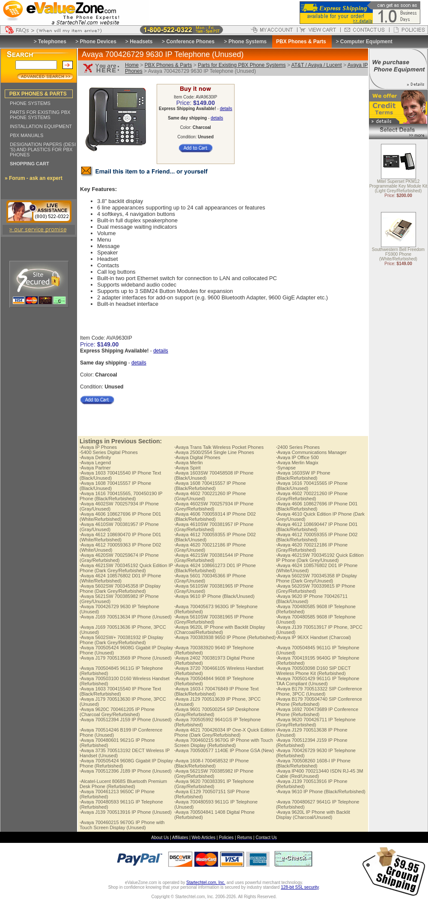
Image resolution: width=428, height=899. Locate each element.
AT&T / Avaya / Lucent (316, 65)
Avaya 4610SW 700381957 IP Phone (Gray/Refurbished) (213, 527)
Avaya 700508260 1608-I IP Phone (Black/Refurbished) (313, 763)
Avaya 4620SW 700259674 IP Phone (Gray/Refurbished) (119, 558)
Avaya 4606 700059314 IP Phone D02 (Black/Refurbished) (215, 516)
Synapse (286, 467)
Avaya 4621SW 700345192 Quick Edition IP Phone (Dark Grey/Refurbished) (126, 568)
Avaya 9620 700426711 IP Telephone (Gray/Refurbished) (316, 722)
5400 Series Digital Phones (109, 452)
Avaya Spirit (187, 467)
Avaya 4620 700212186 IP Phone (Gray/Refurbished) (312, 547)
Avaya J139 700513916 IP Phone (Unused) (126, 812)
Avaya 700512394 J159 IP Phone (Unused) (126, 719)
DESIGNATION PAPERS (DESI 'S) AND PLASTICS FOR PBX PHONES (43, 149)
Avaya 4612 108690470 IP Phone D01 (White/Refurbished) (120, 537)
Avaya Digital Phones (197, 457)
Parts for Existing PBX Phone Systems (241, 65)
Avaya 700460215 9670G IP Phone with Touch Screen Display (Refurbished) (223, 743)
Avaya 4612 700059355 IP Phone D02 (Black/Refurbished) (316, 537)
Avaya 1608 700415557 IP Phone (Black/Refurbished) (210, 486)
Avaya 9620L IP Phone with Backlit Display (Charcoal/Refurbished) (219, 629)
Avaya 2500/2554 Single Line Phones (214, 452)
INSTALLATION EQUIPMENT (41, 126)
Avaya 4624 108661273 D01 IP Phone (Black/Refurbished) (215, 568)
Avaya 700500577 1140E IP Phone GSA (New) (224, 750)
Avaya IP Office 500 (297, 457)
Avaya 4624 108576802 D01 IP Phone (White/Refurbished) (120, 578)
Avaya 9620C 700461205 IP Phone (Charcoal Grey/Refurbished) (117, 712)
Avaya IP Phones (98, 447)
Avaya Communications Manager (311, 452)
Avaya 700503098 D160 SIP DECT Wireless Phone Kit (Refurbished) (313, 671)
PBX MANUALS (26, 135)
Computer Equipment (366, 42)
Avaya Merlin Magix (297, 462)
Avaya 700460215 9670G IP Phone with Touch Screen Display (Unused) (122, 825)
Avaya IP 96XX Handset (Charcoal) (313, 637)
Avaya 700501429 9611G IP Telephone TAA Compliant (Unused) (318, 681)
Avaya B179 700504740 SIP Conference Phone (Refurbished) (319, 701)
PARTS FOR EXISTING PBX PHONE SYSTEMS (40, 115)
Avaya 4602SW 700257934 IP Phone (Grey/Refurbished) (213, 506)
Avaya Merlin (188, 462)
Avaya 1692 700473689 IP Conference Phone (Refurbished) (317, 712)
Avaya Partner (95, 467)
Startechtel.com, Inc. (205, 882)
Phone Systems (248, 42)
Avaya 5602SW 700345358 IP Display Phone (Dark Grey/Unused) (316, 578)
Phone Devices (98, 42)
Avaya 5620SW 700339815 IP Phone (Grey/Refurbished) (315, 588)
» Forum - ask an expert (33, 178)
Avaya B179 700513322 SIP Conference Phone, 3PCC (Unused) (319, 691)
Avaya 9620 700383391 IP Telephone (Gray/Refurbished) (214, 784)
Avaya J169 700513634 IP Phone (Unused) (126, 616)
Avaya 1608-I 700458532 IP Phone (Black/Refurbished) (211, 763)
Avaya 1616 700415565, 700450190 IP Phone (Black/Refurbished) (121, 496)
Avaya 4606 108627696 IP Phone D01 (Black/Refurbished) (316, 506)
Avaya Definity (95, 457)
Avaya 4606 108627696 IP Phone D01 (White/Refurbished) (120, 516)
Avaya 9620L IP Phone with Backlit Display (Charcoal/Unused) (313, 814)
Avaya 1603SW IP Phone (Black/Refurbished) (303, 475)
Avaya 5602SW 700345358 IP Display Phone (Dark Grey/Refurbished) (120, 588)
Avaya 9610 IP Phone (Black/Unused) (214, 596)
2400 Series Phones (298, 447)
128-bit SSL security (299, 887)
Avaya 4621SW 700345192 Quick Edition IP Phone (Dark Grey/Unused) (320, 558)
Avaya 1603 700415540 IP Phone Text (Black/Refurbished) (120, 691)
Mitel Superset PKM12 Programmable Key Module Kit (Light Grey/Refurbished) (398, 186)
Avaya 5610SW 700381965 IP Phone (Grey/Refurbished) (213, 619)
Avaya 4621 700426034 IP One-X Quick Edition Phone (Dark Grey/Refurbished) (224, 732)
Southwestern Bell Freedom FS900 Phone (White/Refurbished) (398, 254)
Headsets (141, 42)
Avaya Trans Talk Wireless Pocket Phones (219, 447)
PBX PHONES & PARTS (38, 94)
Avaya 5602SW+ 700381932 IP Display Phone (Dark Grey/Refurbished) (121, 640)
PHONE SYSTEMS (30, 103)
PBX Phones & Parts (168, 65)
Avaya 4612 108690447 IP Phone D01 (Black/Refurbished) (316, 527)
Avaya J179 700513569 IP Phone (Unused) (126, 657)
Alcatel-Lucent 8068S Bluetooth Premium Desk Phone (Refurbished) (123, 784)
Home (132, 65)
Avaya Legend (95, 462)
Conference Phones (190, 42)
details (226, 108)
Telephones (52, 42)
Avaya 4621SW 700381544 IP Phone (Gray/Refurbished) (213, 558)
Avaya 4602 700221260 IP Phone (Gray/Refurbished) (312, 496)
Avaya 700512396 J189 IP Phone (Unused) (126, 771)
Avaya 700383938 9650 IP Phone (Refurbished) (225, 637)
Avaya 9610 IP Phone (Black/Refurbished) (321, 791)
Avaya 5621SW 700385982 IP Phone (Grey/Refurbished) (213, 773)
